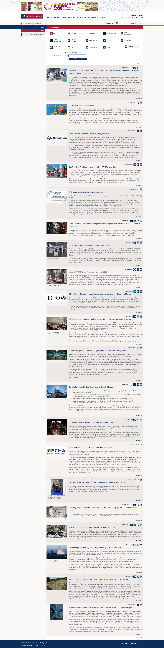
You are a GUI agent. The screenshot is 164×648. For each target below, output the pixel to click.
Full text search (61, 56)
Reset (82, 59)
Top (139, 643)
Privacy (36, 645)
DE (121, 23)
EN (124, 23)
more (138, 98)
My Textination (27, 23)
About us (38, 23)
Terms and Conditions (26, 645)
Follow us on (129, 643)
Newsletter (109, 23)
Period (65, 53)
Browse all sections (136, 23)
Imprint (43, 645)
